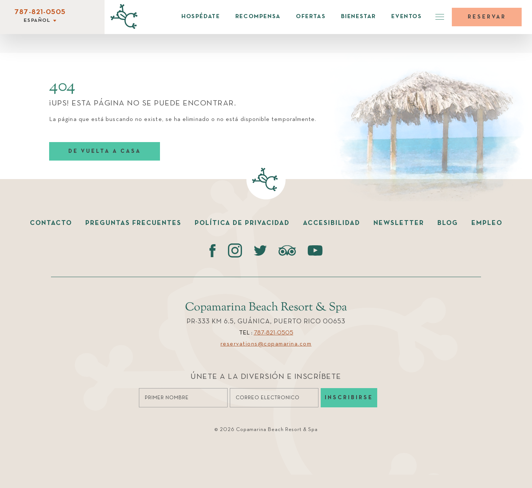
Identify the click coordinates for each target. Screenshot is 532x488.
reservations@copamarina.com (266, 344)
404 (62, 86)
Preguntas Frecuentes (133, 223)
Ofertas (310, 17)
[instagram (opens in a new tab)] (235, 250)
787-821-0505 (39, 12)
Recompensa (258, 17)
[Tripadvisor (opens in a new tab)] (287, 250)
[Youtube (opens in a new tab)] (315, 250)
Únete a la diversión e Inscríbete (266, 377)
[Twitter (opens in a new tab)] (260, 250)
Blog (447, 223)
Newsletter (399, 223)
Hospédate (200, 17)
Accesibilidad (331, 223)
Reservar (487, 17)
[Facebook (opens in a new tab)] (212, 250)
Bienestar (358, 17)
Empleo (486, 223)
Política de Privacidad (242, 223)
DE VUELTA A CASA (104, 151)
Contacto (51, 223)
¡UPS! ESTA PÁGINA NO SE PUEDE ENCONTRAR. (142, 103)
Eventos (406, 17)
